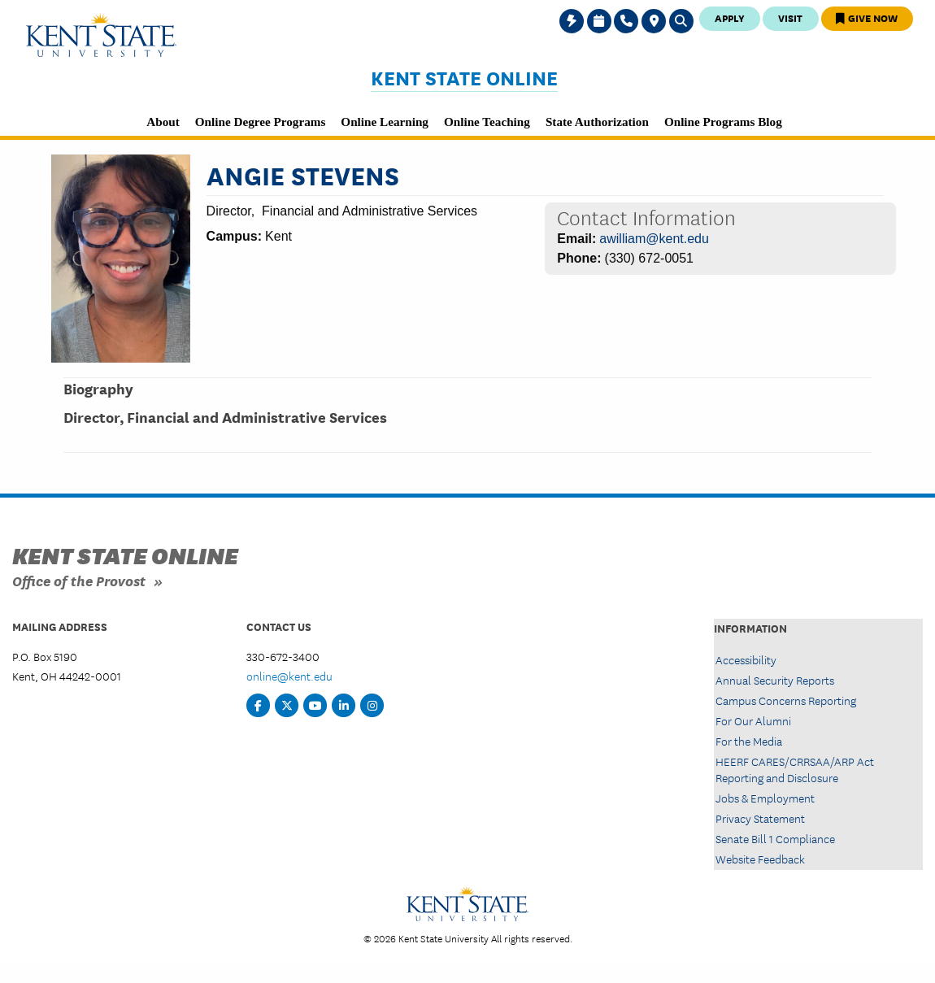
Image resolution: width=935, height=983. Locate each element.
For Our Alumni (753, 720)
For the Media (748, 741)
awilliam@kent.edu (654, 239)
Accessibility (745, 659)
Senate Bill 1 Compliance (775, 838)
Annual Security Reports (774, 680)
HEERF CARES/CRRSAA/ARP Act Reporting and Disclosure (794, 768)
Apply (730, 17)
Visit (790, 17)
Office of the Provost (79, 580)
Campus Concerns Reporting (785, 700)
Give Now (867, 17)
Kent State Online (464, 77)
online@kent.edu (289, 676)
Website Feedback (760, 859)
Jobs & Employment (765, 798)
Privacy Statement (760, 818)
